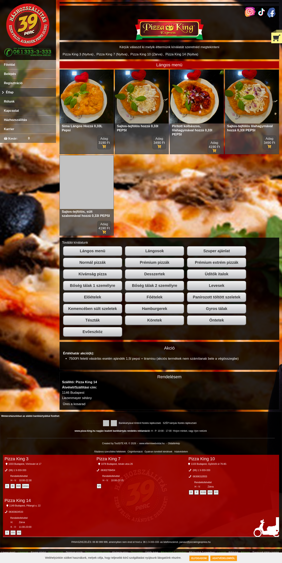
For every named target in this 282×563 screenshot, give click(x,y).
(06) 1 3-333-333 (17, 470)
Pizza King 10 (202, 458)
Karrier (9, 129)
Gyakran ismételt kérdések (158, 451)
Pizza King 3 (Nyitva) (78, 54)
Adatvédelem (181, 451)
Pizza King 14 (18, 500)
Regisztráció (13, 83)
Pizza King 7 (108, 458)
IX (191, 492)
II (7, 486)
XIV (13, 532)
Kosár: (12, 138)
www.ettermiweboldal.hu (151, 443)
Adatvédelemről (223, 558)
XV (19, 532)
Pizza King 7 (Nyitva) (112, 54)
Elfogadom (199, 558)
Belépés (10, 74)
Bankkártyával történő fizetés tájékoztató (140, 423)
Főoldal (9, 64)
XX (216, 492)
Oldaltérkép (174, 443)
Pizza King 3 (16, 458)
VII (99, 486)
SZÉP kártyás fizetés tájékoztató (180, 423)
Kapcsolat (11, 110)
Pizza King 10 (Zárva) (146, 54)
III (13, 486)
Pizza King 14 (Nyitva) (181, 54)
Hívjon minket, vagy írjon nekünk (190, 431)
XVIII (203, 492)
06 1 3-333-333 (151, 542)
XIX (210, 492)
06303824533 (16, 512)
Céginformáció (135, 451)
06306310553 (200, 476)
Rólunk (9, 101)
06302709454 (108, 470)
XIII (18, 486)
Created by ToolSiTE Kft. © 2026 (119, 443)
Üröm (25, 486)
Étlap (10, 92)
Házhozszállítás (15, 120)
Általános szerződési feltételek (110, 451)
